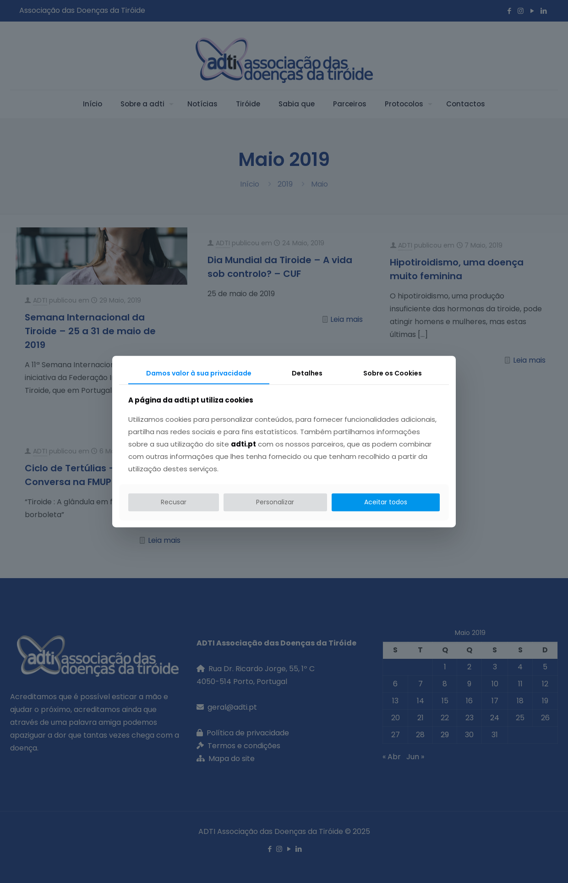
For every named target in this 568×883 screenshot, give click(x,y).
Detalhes (307, 373)
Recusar (173, 502)
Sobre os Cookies (392, 373)
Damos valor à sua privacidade (198, 373)
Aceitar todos (385, 502)
